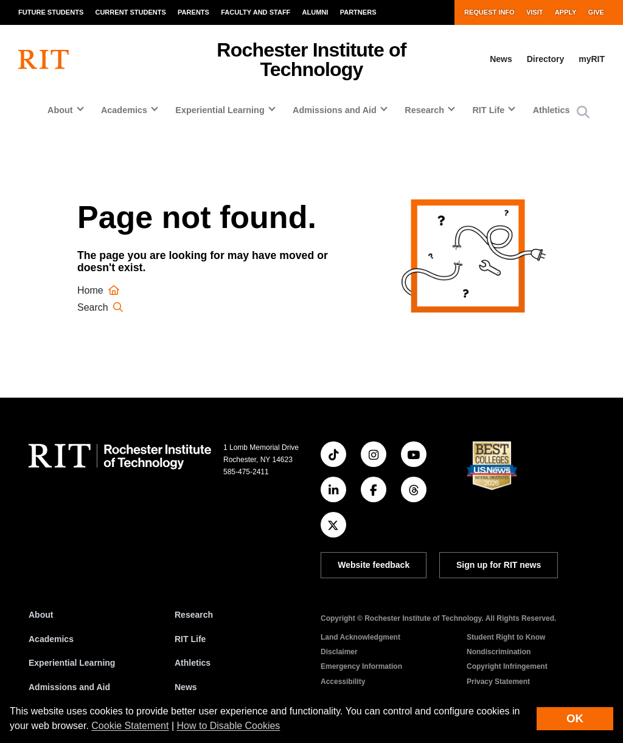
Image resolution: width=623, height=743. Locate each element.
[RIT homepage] (43, 59)
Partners (358, 12)
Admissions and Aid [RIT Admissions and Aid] (69, 687)
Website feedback (373, 565)
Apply (566, 12)
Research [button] (424, 110)
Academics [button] (124, 110)
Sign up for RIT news (498, 565)
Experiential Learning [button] (219, 110)
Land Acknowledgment (360, 637)
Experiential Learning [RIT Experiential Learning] (72, 663)
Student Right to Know (506, 637)
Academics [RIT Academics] (51, 639)
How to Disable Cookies (228, 726)
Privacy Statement (498, 681)
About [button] (60, 110)
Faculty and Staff (255, 12)
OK (574, 718)
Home (100, 290)
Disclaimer (339, 652)
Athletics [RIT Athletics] (193, 663)
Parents (193, 12)
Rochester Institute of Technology (311, 59)
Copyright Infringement (507, 666)
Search (102, 307)
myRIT (592, 59)
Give (596, 12)
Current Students (130, 12)
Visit (534, 12)
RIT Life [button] (488, 110)
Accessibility (343, 681)
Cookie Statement (130, 726)
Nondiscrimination (499, 652)
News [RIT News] (186, 687)
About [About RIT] (41, 615)
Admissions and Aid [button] (335, 110)
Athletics (551, 110)
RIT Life (190, 639)
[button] (583, 113)
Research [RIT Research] (194, 615)
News (501, 59)
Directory (545, 59)
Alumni (315, 12)
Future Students (50, 12)
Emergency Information (361, 666)
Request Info (489, 12)
